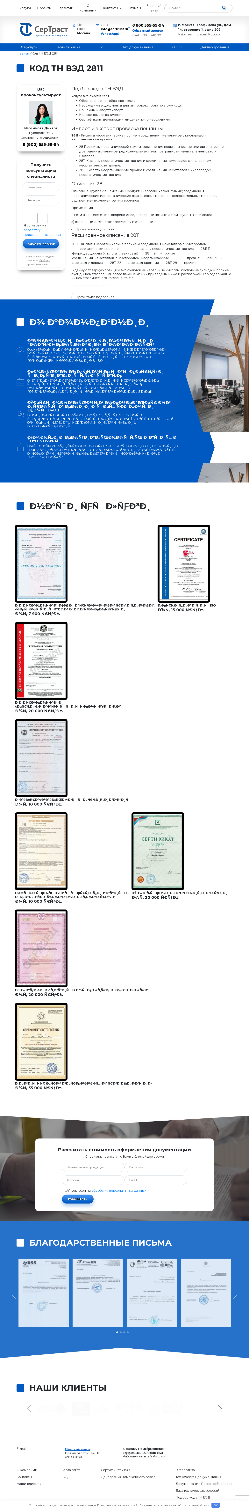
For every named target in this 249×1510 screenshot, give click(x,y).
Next (219, 1408)
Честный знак (154, 8)
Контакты (110, 8)
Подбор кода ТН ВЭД (193, 1497)
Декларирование (214, 47)
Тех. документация (138, 47)
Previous (29, 1408)
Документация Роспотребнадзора (204, 1484)
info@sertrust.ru (111, 29)
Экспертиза (185, 1470)
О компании (88, 8)
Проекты (44, 8)
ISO (101, 47)
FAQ (65, 1477)
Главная (23, 53)
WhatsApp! (110, 34)
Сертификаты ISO (115, 1470)
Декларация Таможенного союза (128, 1477)
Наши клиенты (29, 1484)
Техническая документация (199, 1477)
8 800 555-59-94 (148, 25)
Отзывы (134, 8)
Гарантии (65, 8)
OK (216, 1505)
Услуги (25, 8)
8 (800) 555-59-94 (41, 144)
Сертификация (68, 47)
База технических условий (197, 1490)
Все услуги (29, 47)
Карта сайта (71, 1470)
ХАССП (177, 47)
